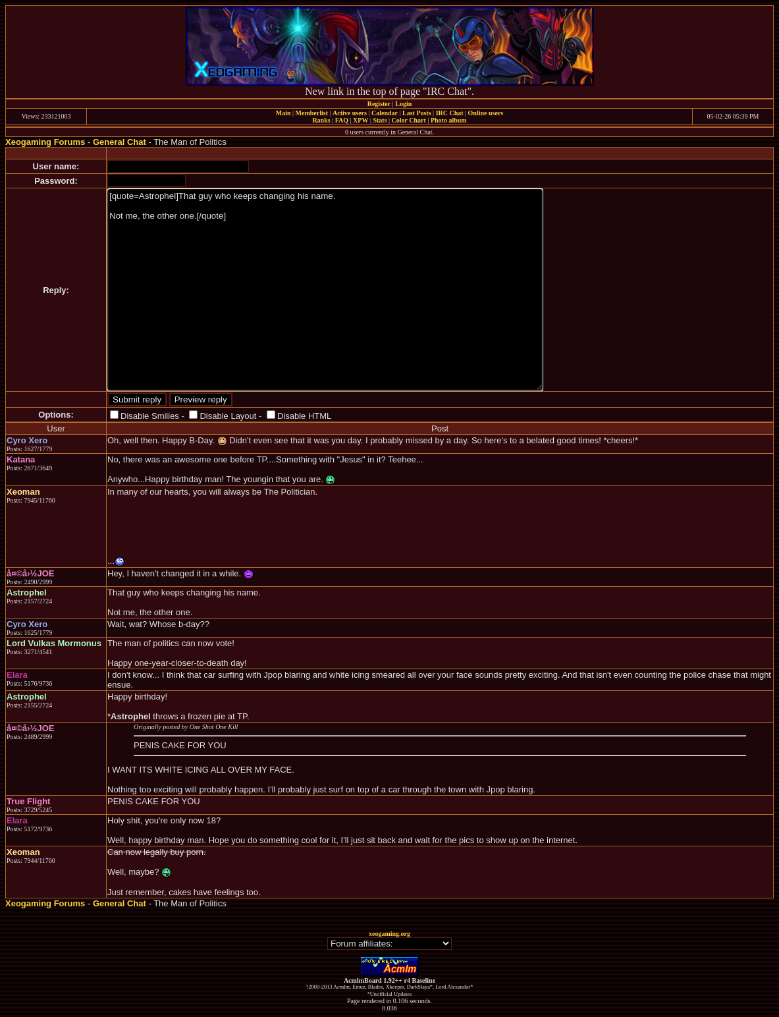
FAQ (341, 120)
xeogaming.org (389, 933)
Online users (486, 113)
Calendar (384, 113)
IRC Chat (450, 113)
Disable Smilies (150, 416)
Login (403, 103)
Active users (350, 113)
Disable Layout (228, 416)
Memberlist (312, 113)
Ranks (321, 120)
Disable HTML (304, 416)
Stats (380, 120)
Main (283, 113)
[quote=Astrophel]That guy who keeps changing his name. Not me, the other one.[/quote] (325, 290)
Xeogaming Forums (45, 142)
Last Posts (416, 113)
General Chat (119, 142)
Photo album (449, 120)
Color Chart (409, 120)
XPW (360, 120)
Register (379, 103)
